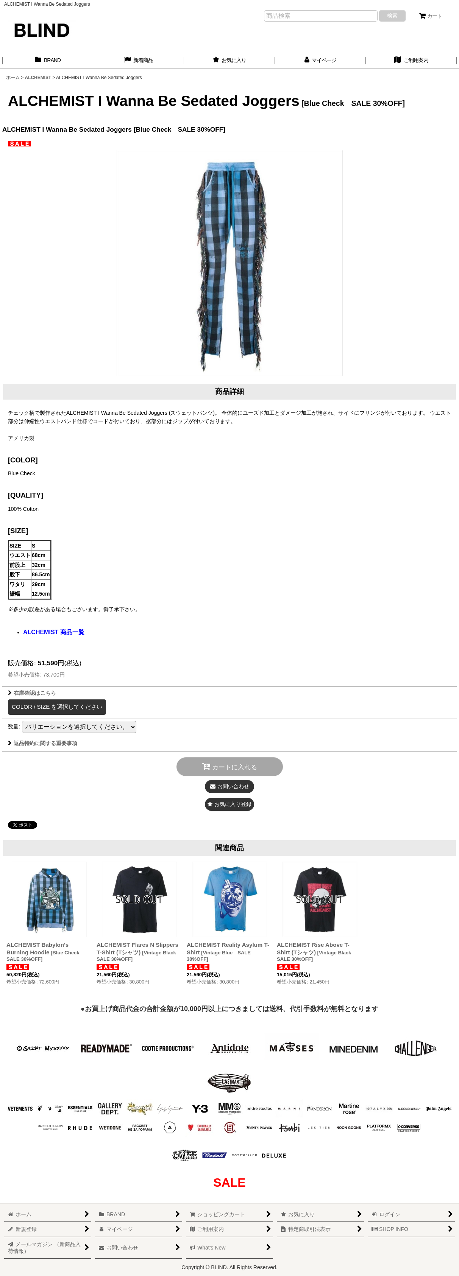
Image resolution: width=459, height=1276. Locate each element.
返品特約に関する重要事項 (42, 743)
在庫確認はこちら (32, 693)
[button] (229, 804)
